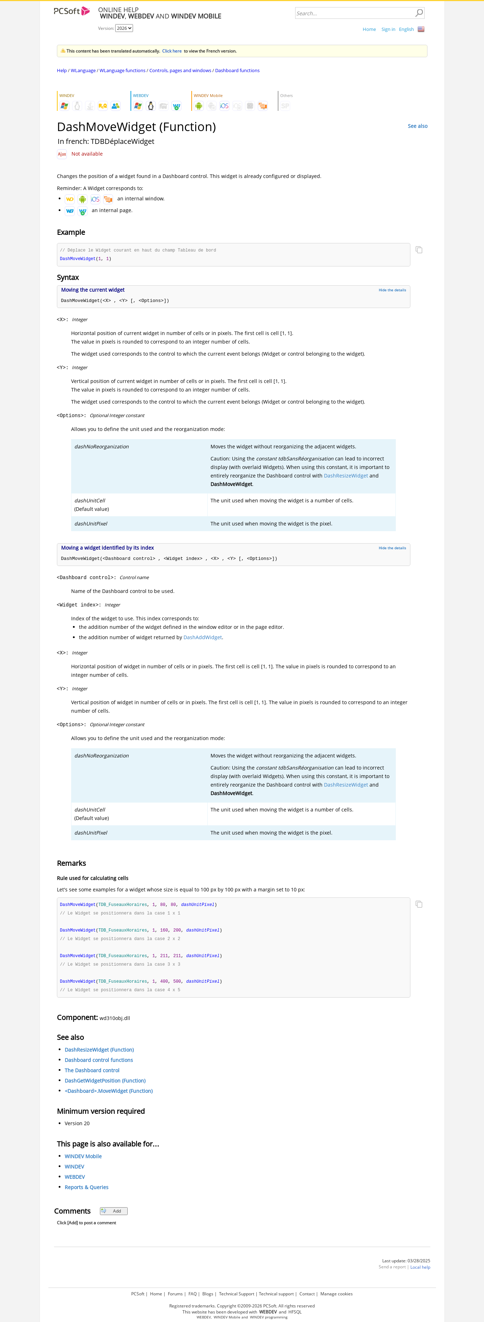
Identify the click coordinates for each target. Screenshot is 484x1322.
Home (369, 29)
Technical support (276, 1294)
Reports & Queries (86, 1190)
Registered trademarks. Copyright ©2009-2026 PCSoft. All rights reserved (242, 1306)
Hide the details (392, 290)
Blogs (207, 1294)
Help (62, 70)
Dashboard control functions (99, 1063)
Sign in (388, 29)
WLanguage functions (122, 70)
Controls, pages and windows (180, 70)
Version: (106, 28)
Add (111, 1215)
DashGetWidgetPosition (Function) (105, 1084)
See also (417, 126)
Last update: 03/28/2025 (406, 1264)
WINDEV (74, 1170)
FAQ (192, 1294)
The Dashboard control (92, 1073)
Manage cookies (336, 1294)
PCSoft (137, 1294)
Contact (307, 1294)
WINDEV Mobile (83, 1159)
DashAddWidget (203, 638)
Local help (420, 1271)
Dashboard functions (237, 70)
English (406, 29)
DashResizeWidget (346, 476)
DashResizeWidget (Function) (99, 1053)
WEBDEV (75, 1180)
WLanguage (83, 70)
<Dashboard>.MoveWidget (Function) (109, 1094)
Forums (175, 1294)
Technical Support (236, 1294)
